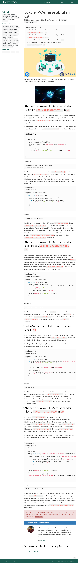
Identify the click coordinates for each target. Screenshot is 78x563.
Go (10, 40)
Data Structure (10, 19)
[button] (50, 94)
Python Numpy (6, 17)
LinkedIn (42, 540)
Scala (4, 46)
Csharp (9, 42)
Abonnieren (39, 517)
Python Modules (6, 16)
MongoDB (15, 43)
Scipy (17, 52)
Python (4, 27)
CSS (4, 40)
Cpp (6, 35)
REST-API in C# (32, 551)
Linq (42, 335)
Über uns (53, 561)
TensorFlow (10, 37)
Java (13, 40)
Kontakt (72, 561)
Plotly (15, 32)
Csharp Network (30, 22)
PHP (7, 40)
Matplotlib (16, 17)
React (15, 38)
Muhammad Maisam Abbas (35, 20)
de (72, 2)
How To (55, 2)
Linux (14, 34)
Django (16, 31)
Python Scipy (6, 26)
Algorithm (5, 21)
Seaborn (5, 34)
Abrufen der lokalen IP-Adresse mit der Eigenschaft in (48, 245)
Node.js (4, 42)
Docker (10, 32)
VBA (16, 45)
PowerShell (5, 29)
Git (12, 17)
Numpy (4, 31)
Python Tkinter (11, 27)
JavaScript (14, 16)
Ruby (17, 42)
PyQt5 (4, 19)
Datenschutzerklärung (62, 561)
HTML (9, 35)
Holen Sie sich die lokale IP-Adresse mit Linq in (46, 40)
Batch (17, 27)
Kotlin (17, 40)
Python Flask (10, 31)
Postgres (5, 45)
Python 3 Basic (6, 14)
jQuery (4, 37)
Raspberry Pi (9, 46)
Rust (13, 42)
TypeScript (5, 38)
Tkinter (13, 14)
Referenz (65, 2)
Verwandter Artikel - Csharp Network (47, 546)
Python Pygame (14, 26)
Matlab (9, 34)
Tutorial (46, 2)
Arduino (4, 43)
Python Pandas (13, 29)
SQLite (10, 45)
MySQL (9, 43)
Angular (11, 38)
